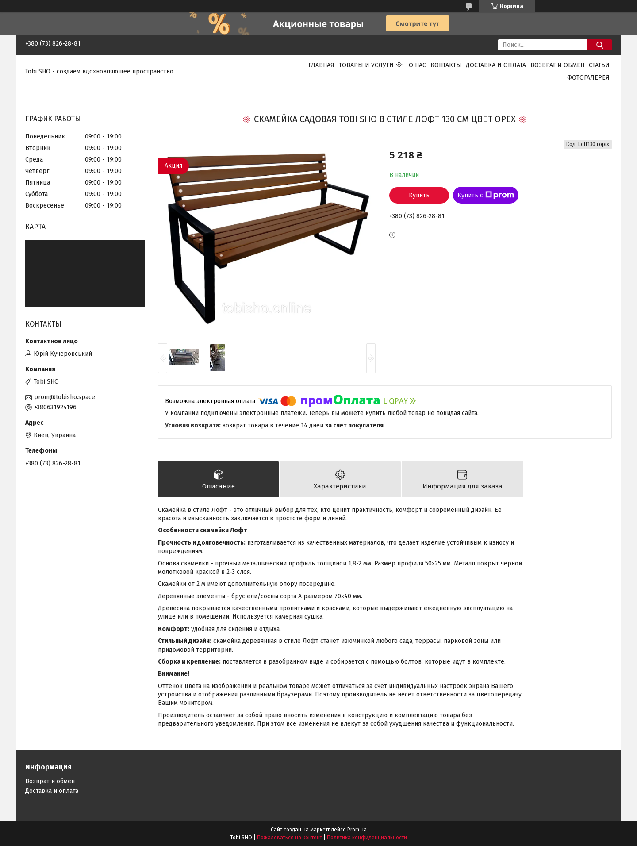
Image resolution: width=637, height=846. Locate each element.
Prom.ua (357, 830)
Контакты (445, 65)
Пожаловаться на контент (289, 837)
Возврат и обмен (557, 65)
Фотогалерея (588, 77)
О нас (417, 65)
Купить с (485, 195)
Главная (321, 65)
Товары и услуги (366, 65)
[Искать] (599, 44)
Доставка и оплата (496, 65)
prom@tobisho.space (64, 397)
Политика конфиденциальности (367, 837)
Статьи (599, 65)
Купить (419, 195)
